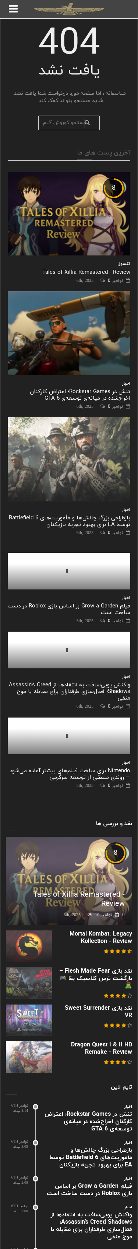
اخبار (126, 383)
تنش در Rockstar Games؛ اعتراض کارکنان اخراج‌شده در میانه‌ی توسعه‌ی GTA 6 (80, 395)
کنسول (123, 264)
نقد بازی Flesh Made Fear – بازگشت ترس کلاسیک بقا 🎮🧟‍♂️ (95, 978)
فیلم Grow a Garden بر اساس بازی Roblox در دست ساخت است (69, 609)
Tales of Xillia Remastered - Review (86, 272)
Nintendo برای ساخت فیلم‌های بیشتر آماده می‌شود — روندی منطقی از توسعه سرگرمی (70, 774)
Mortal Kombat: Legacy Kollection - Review (101, 937)
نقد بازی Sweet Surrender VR (98, 1012)
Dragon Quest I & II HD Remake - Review (101, 1048)
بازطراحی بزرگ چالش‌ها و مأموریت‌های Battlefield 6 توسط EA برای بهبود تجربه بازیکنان (69, 521)
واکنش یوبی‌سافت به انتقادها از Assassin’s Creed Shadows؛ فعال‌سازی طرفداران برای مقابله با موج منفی (69, 691)
